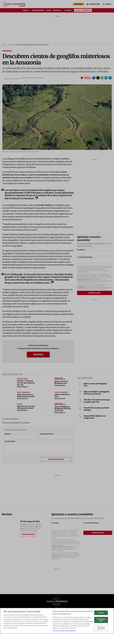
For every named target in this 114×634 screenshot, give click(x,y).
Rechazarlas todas (101, 620)
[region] (57, 621)
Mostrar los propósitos (101, 628)
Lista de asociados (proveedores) (64, 631)
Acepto (101, 613)
